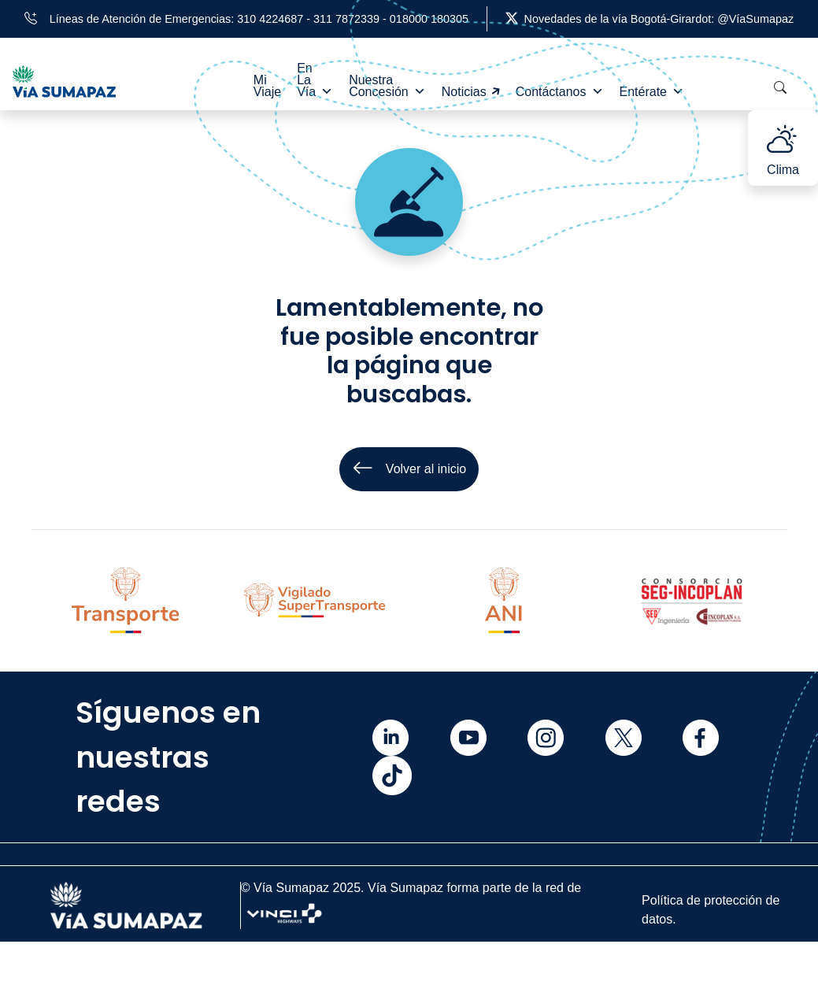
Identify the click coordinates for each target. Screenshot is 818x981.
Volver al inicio (409, 469)
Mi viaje (60, 963)
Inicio (54, 942)
